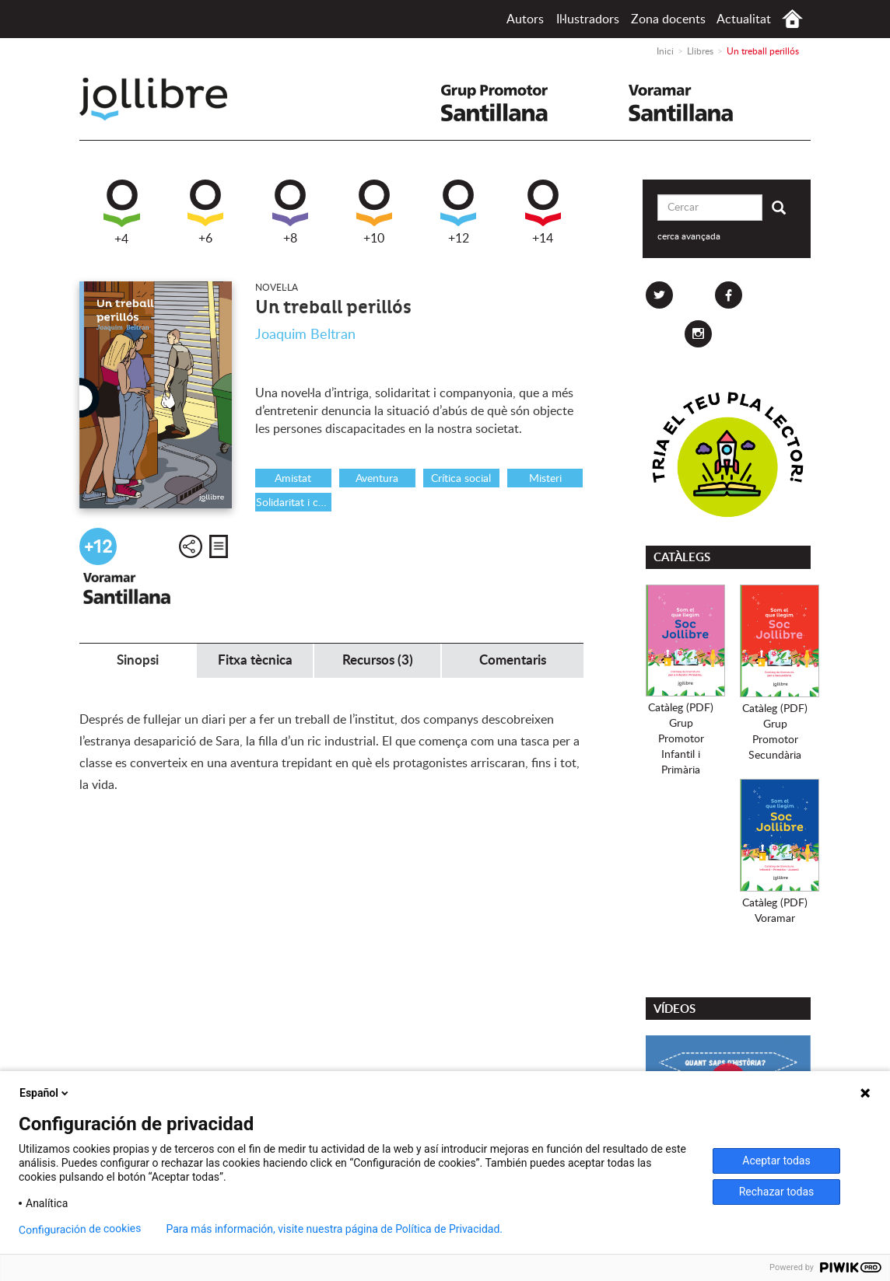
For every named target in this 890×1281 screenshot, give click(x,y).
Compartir (190, 546)
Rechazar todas (777, 1191)
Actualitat (744, 19)
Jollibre (166, 99)
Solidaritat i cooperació (293, 502)
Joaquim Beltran (305, 335)
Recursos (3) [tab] (377, 660)
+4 (121, 213)
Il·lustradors (587, 19)
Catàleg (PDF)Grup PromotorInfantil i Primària (680, 739)
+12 (458, 212)
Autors (525, 19)
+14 (543, 212)
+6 (205, 212)
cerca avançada (688, 236)
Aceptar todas (776, 1160)
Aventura (377, 478)
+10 (374, 212)
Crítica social (461, 478)
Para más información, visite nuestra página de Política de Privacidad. (334, 1229)
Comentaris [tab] (512, 660)
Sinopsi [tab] (138, 660)
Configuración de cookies (80, 1229)
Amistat (293, 478)
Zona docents (668, 19)
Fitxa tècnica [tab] (255, 660)
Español (45, 1093)
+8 (290, 212)
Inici (792, 19)
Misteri (545, 478)
